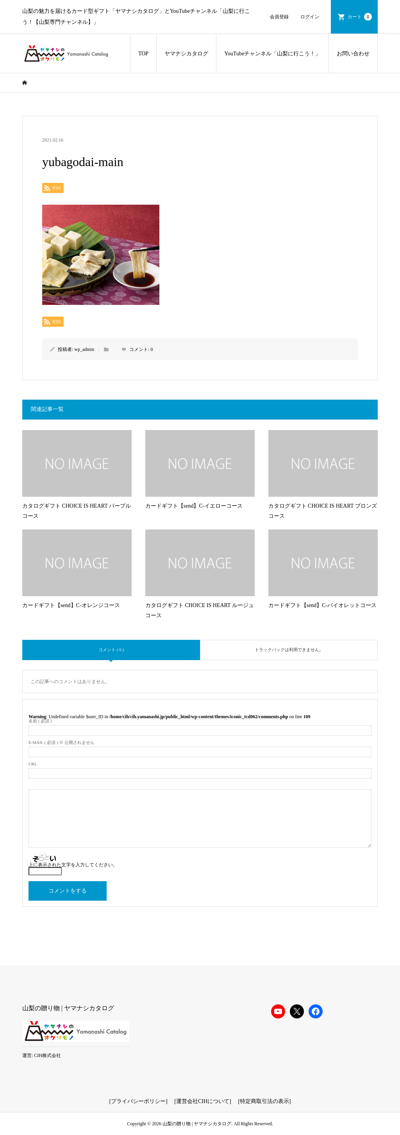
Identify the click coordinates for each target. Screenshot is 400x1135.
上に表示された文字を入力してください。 (73, 865)
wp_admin (84, 349)
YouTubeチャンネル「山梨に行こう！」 (272, 54)
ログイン (309, 16)
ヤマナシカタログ (186, 54)
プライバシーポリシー (138, 1101)
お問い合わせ (353, 54)
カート (360, 17)
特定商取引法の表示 (264, 1101)
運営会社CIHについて (202, 1101)
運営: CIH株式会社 (41, 1055)
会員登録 (279, 16)
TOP (143, 54)
